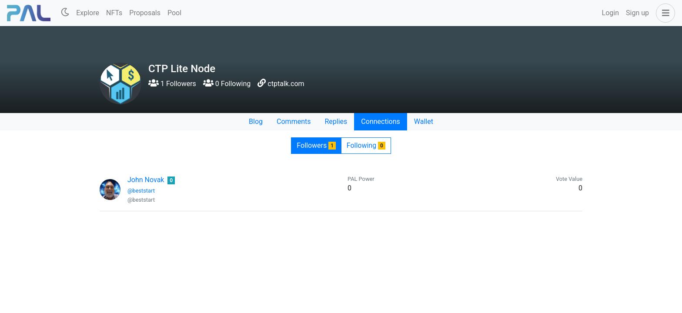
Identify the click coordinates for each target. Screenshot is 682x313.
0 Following (227, 84)
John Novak (145, 180)
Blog (256, 121)
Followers (316, 145)
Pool (174, 13)
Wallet (423, 121)
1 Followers (172, 84)
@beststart (141, 190)
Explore (87, 13)
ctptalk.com (285, 84)
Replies (335, 121)
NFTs (114, 13)
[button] (663, 13)
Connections (380, 121)
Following (366, 145)
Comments (294, 121)
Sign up (637, 13)
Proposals (144, 13)
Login (610, 13)
